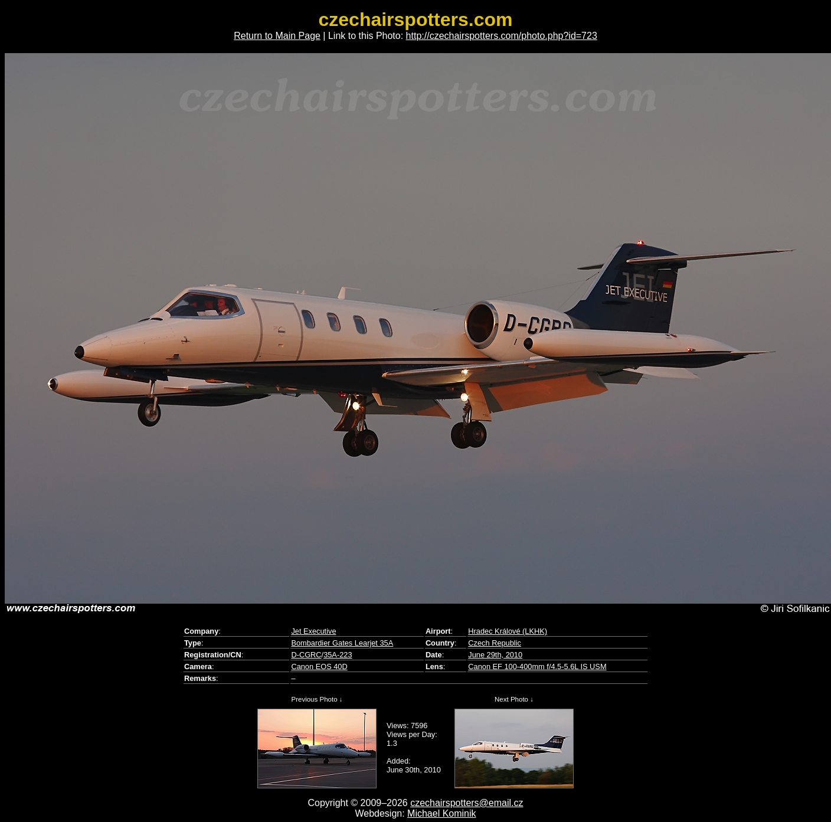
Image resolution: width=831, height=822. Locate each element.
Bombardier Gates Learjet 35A (342, 642)
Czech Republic (494, 642)
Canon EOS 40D (319, 666)
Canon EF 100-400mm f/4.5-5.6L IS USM (537, 666)
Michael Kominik (441, 813)
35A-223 (337, 654)
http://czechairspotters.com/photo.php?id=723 (501, 36)
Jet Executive (313, 631)
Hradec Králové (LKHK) (507, 631)
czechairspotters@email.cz (466, 803)
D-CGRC (306, 654)
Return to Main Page (277, 36)
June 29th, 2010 (495, 654)
